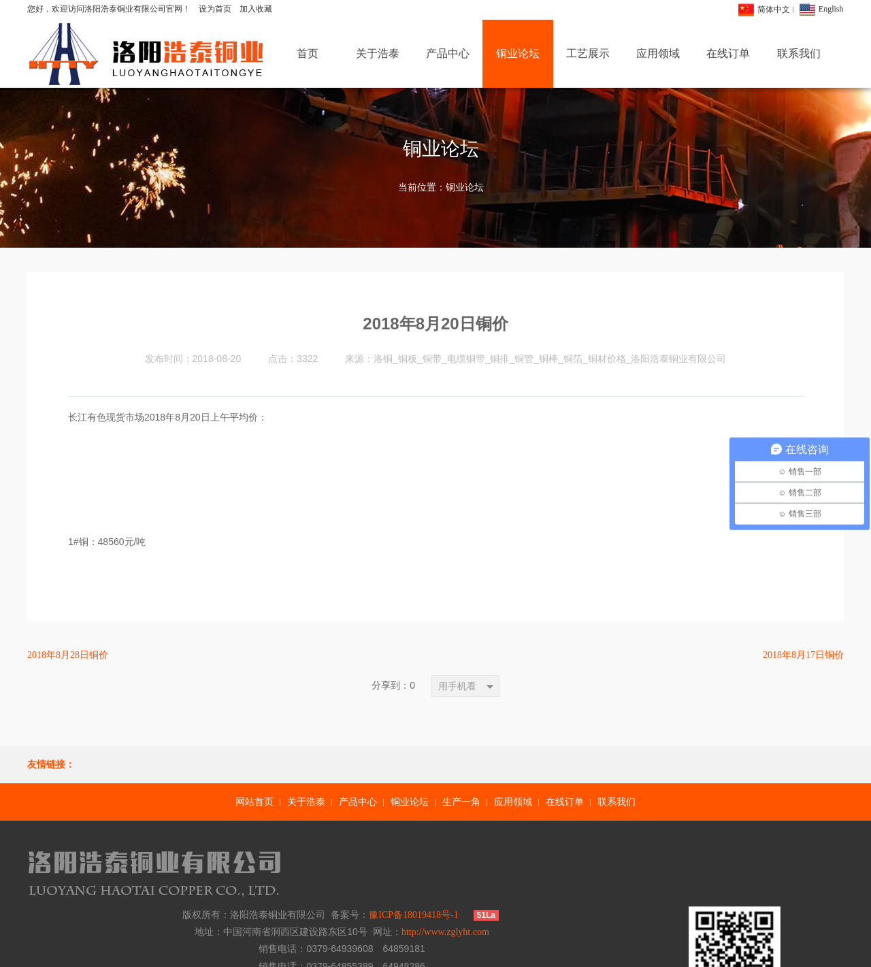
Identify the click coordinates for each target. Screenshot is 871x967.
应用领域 (513, 802)
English (831, 9)
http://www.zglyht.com (608, 867)
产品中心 (358, 802)
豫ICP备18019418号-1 (576, 850)
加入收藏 (256, 9)
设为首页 (215, 9)
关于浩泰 (306, 802)
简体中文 (773, 9)
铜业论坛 (465, 187)
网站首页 (254, 802)
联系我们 (616, 802)
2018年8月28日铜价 (67, 655)
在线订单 (565, 802)
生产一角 (461, 802)
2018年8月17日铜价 (803, 655)
